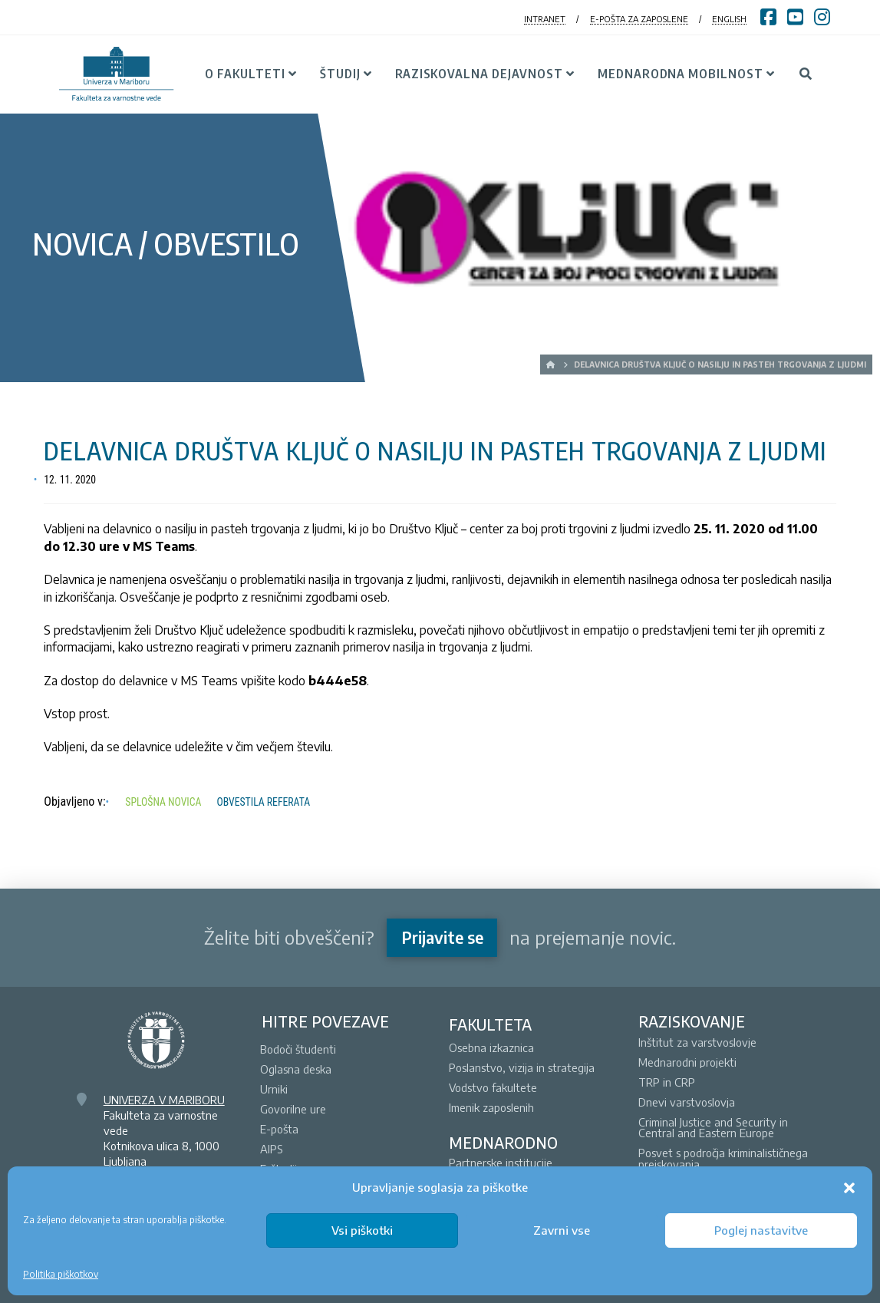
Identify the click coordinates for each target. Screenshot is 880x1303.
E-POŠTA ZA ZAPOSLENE (639, 19)
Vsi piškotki (362, 1230)
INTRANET (544, 19)
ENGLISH (729, 19)
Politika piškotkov (60, 1274)
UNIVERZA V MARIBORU (164, 1100)
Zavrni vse (561, 1230)
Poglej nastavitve (761, 1230)
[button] (849, 1188)
